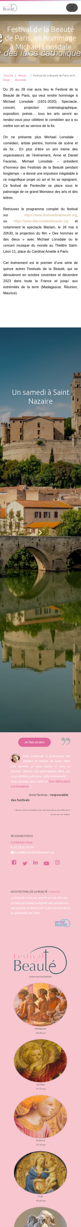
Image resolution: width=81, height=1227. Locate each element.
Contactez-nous (22, 842)
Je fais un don (34, 742)
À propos (54, 892)
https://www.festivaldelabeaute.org (50, 215)
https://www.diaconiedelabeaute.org (41, 221)
